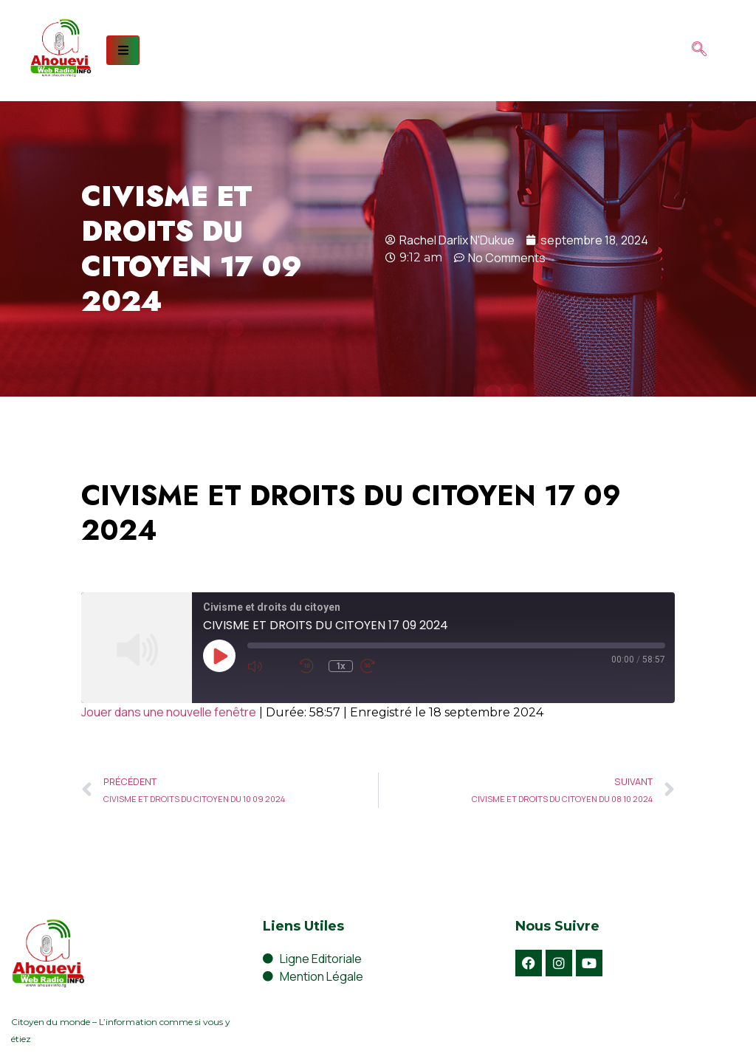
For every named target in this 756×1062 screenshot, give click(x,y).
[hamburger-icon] (123, 50)
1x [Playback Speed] (341, 666)
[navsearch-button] (699, 50)
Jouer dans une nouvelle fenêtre (168, 712)
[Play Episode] (219, 656)
